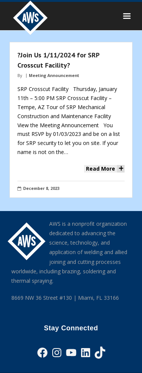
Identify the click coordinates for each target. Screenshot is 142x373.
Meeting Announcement (54, 75)
